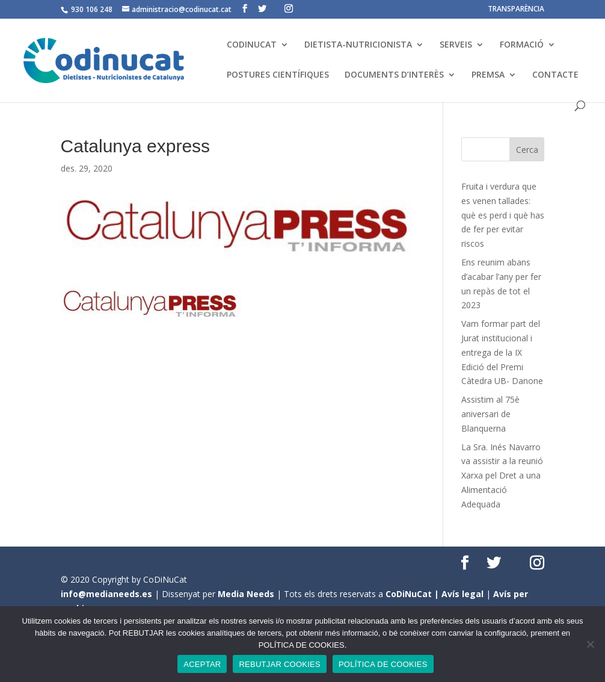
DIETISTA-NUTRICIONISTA (358, 45)
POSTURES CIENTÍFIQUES (278, 75)
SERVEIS (456, 45)
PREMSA (488, 75)
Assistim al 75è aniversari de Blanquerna (490, 414)
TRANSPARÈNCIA (516, 9)
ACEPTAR (202, 664)
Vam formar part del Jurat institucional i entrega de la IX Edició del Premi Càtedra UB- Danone (502, 352)
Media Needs (246, 594)
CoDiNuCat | (413, 594)
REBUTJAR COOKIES (279, 664)
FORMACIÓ (522, 45)
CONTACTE (555, 75)
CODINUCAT (252, 45)
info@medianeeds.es (106, 594)
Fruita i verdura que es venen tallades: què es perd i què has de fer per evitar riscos (502, 215)
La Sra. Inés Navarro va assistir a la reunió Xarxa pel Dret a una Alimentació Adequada (502, 475)
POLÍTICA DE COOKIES (383, 664)
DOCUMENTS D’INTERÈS (394, 75)
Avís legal (462, 594)
